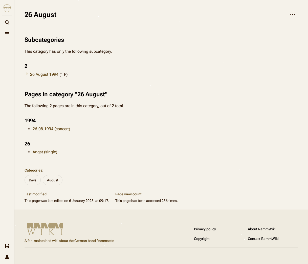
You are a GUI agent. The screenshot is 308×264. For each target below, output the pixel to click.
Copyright (202, 239)
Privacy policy (205, 229)
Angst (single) (45, 151)
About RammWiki (262, 229)
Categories (33, 170)
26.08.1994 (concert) (51, 128)
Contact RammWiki (263, 239)
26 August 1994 (44, 74)
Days (32, 180)
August (52, 180)
